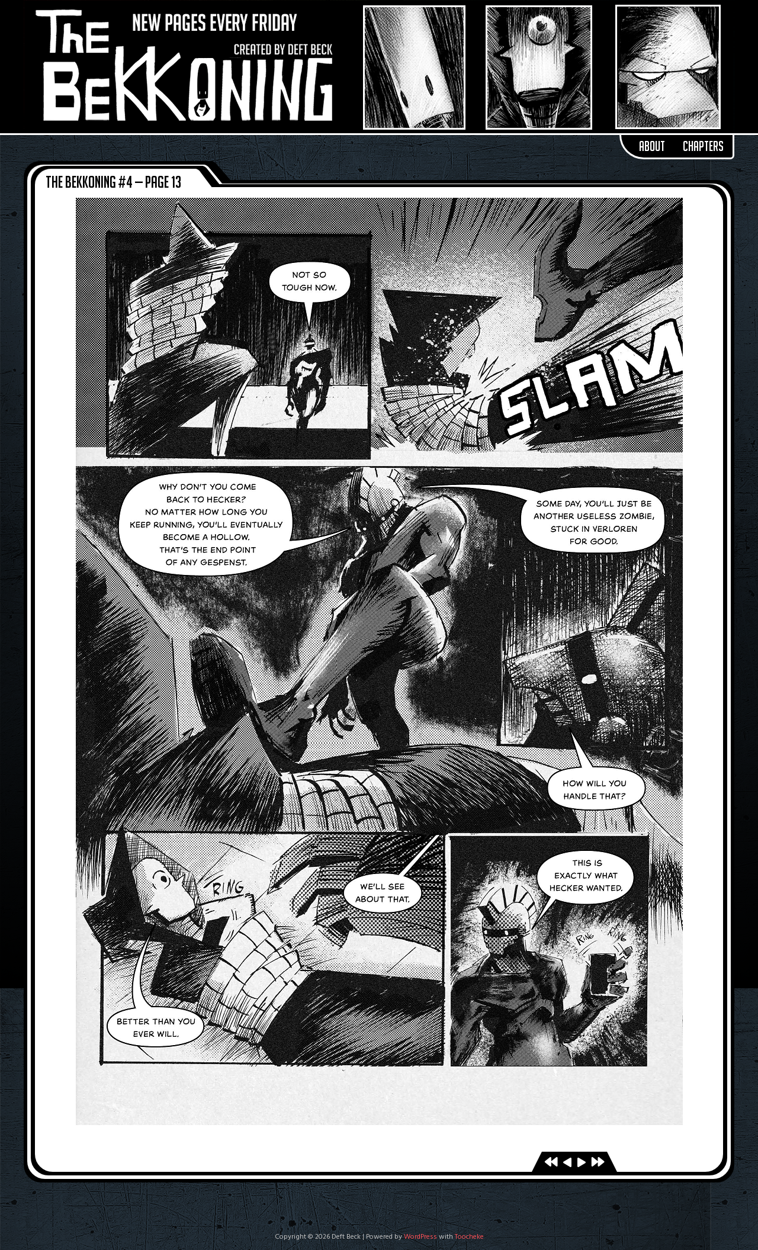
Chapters (703, 146)
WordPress (420, 1237)
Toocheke (469, 1237)
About (652, 146)
